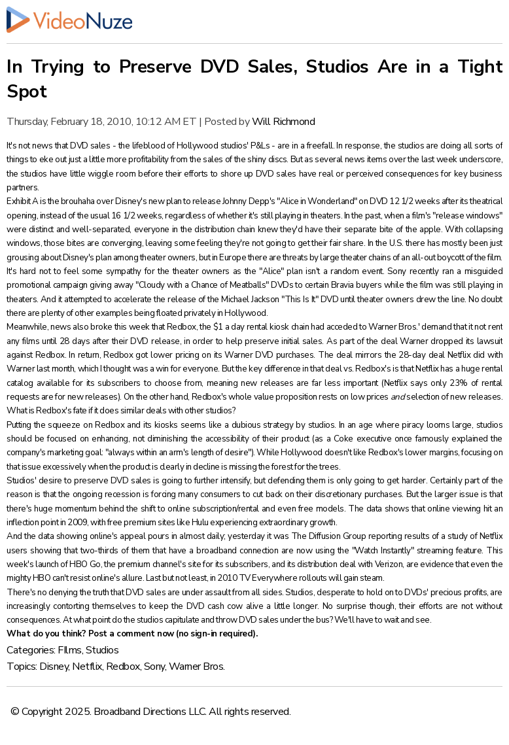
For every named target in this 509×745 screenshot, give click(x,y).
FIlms (70, 650)
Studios (102, 650)
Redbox (123, 666)
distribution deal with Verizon (349, 564)
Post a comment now (131, 634)
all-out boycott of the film (456, 258)
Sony (154, 666)
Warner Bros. (197, 666)
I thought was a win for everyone (159, 369)
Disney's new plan (148, 201)
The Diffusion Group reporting (346, 536)
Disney (53, 666)
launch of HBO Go (68, 564)
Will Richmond (283, 121)
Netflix (87, 666)
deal (389, 341)
